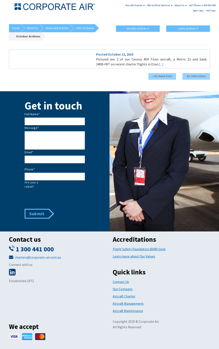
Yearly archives (188, 28)
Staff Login (211, 10)
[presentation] (57, 198)
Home (16, 28)
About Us (181, 5)
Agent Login (198, 10)
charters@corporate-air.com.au (38, 257)
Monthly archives (138, 28)
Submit (36, 213)
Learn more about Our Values (134, 256)
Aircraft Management (128, 303)
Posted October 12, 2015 (114, 54)
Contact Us (121, 282)
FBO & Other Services (159, 5)
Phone (30, 169)
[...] (161, 64)
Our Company (123, 289)
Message (32, 128)
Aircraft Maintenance (128, 311)
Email (29, 152)
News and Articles (57, 28)
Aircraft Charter (135, 5)
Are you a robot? (31, 184)
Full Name (32, 114)
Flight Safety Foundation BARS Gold (139, 249)
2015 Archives (85, 28)
